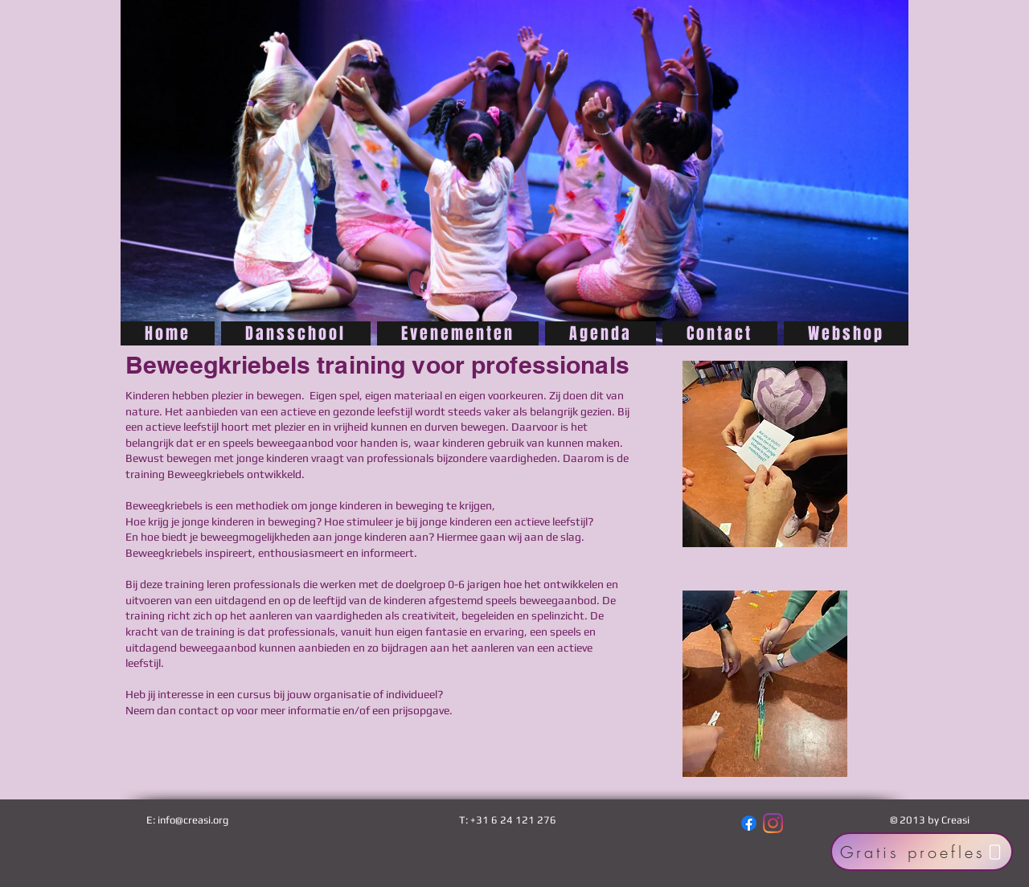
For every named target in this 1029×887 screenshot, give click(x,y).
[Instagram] (773, 823)
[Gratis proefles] (921, 851)
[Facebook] (749, 823)
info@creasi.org (193, 820)
